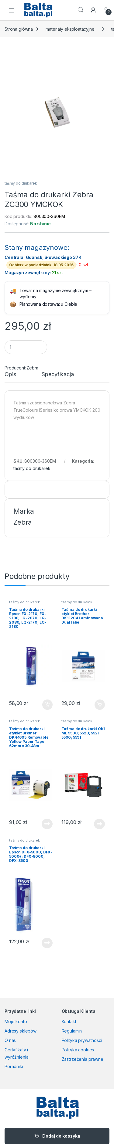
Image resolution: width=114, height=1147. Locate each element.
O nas (10, 1040)
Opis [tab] (10, 374)
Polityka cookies (78, 1049)
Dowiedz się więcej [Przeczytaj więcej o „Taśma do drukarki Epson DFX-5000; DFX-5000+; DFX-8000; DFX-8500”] (47, 943)
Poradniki (14, 1066)
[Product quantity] (26, 347)
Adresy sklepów (20, 1030)
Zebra (32, 367)
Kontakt (69, 1021)
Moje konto (16, 1021)
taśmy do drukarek (21, 183)
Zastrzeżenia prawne (82, 1059)
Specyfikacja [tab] (58, 374)
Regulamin (72, 1030)
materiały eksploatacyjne (70, 29)
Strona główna (19, 29)
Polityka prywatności (82, 1040)
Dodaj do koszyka (61, 1135)
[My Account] (93, 10)
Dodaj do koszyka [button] (47, 704)
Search (80, 10)
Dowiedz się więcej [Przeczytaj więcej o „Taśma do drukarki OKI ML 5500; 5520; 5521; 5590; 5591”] (99, 824)
